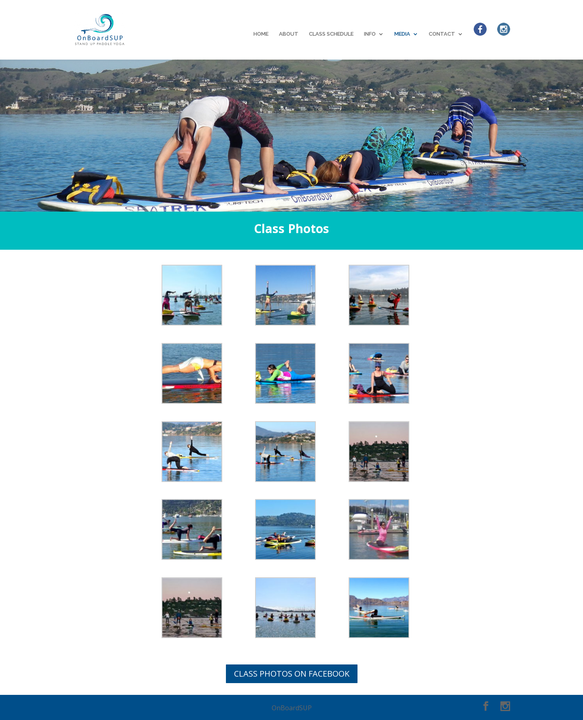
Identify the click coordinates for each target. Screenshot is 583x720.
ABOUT (288, 34)
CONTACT (442, 34)
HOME (260, 34)
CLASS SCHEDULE (331, 34)
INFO (370, 34)
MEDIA (402, 34)
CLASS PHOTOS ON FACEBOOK (291, 673)
